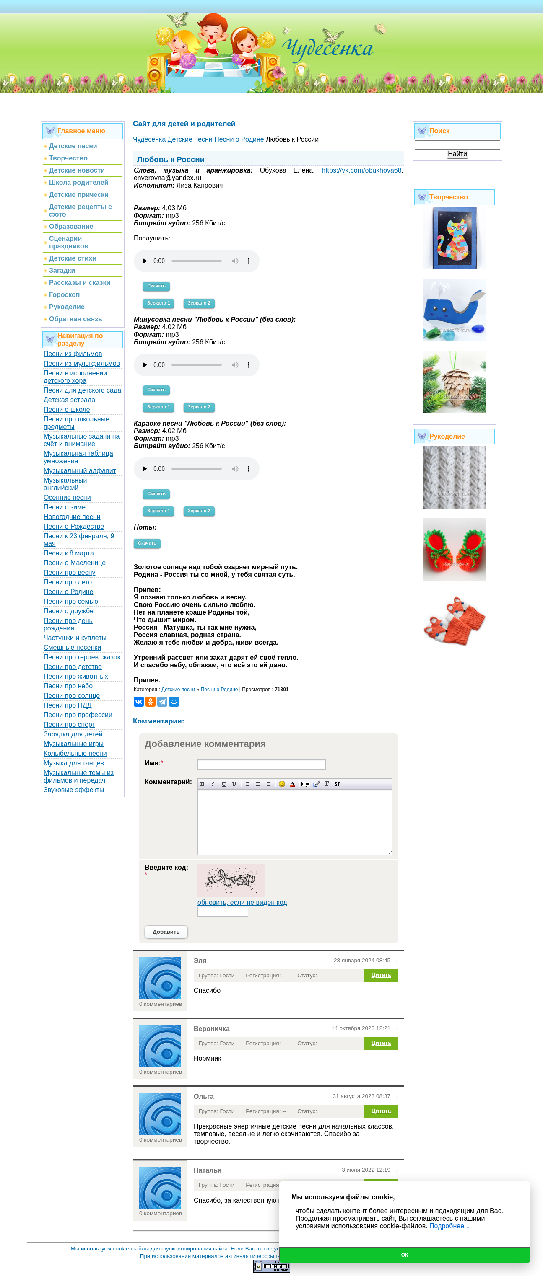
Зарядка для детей (73, 734)
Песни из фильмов (73, 353)
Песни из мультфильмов (82, 363)
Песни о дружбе (69, 611)
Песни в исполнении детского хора (75, 376)
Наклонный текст (213, 784)
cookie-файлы (131, 1248)
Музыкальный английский (65, 484)
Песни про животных (76, 676)
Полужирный (203, 784)
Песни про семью (71, 601)
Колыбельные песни (75, 753)
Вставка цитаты (316, 784)
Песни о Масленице (75, 562)
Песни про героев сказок (82, 657)
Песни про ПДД (68, 705)
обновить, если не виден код (242, 902)
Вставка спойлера (337, 784)
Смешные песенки (72, 647)
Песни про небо (68, 686)
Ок (404, 1255)
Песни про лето (68, 582)
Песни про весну (70, 572)
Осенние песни (67, 497)
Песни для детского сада (82, 390)
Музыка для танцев (74, 763)
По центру (258, 784)
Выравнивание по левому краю (247, 784)
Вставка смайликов (282, 784)
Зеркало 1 (158, 302)
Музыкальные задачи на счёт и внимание (82, 440)
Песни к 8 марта (69, 553)
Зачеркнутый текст (234, 784)
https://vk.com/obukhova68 (361, 170)
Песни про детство (73, 666)
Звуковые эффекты (74, 789)
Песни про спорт (69, 724)
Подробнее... (449, 1226)
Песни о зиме (65, 507)
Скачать (156, 285)
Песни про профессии (78, 714)
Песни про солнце (72, 695)
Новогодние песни (72, 516)
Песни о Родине (68, 591)
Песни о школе (67, 409)
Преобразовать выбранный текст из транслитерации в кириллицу (327, 784)
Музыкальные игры (74, 743)
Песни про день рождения (68, 624)
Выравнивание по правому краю (268, 784)
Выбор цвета (292, 784)
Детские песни (178, 689)
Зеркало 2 (199, 302)
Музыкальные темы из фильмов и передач (79, 776)
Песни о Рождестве (74, 526)
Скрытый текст (306, 784)
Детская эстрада (69, 399)
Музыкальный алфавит (80, 470)
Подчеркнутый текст (224, 784)
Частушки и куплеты (75, 637)
